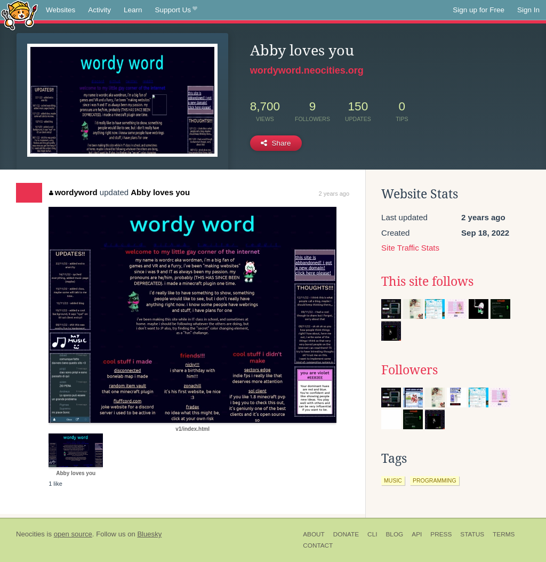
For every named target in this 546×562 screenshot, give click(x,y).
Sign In (528, 10)
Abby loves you (160, 192)
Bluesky (149, 534)
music (393, 480)
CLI (372, 534)
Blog (394, 534)
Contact (318, 545)
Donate (346, 534)
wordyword (73, 192)
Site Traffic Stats (410, 247)
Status (472, 534)
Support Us (176, 10)
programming (434, 480)
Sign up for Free (478, 10)
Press (441, 534)
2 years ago (334, 193)
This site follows (427, 281)
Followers (409, 370)
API (417, 534)
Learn (133, 10)
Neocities (30, 534)
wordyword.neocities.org (307, 70)
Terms (504, 534)
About (314, 534)
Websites (60, 10)
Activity (99, 10)
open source (73, 534)
